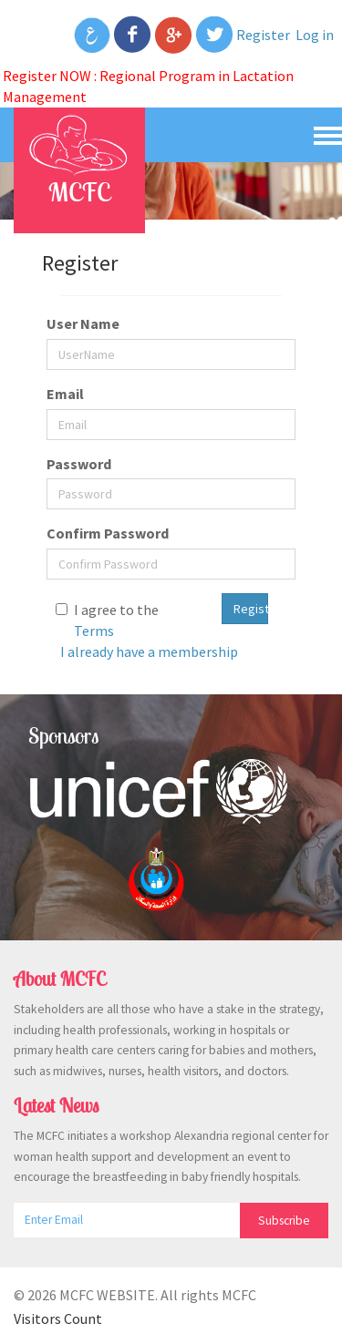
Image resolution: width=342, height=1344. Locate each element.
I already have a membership (149, 651)
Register (263, 35)
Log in (314, 35)
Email (65, 394)
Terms (94, 630)
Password (79, 464)
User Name (83, 323)
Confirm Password (108, 533)
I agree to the (116, 620)
